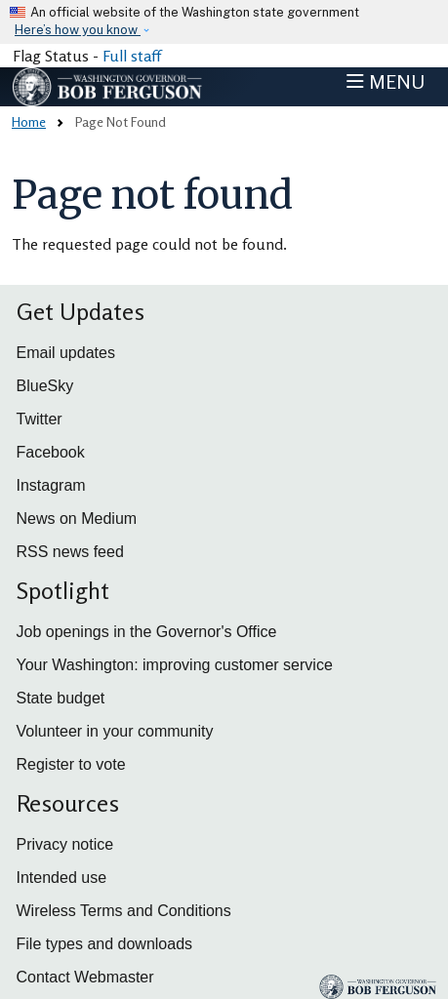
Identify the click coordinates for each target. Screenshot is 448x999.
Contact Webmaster (85, 977)
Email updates (66, 352)
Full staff (131, 55)
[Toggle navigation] (386, 82)
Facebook (51, 452)
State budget (61, 698)
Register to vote (71, 764)
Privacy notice (65, 844)
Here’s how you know (78, 29)
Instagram (51, 485)
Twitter (39, 419)
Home (29, 121)
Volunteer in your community (115, 731)
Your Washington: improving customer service (175, 665)
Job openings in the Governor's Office (147, 631)
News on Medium (77, 518)
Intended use (62, 877)
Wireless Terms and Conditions (124, 910)
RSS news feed (70, 551)
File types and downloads (105, 944)
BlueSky (45, 386)
